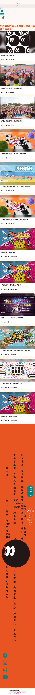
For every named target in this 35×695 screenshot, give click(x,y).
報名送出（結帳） (22, 533)
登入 (1, 9)
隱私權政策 (22, 493)
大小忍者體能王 (14, 484)
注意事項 (22, 459)
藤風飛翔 (14, 517)
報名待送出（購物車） (22, 514)
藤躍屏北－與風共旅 (14, 627)
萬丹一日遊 (7, 508)
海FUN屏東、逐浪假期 (7, 529)
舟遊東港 (14, 576)
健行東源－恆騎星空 (14, 552)
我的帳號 (22, 549)
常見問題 (22, 475)
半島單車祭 (14, 461)
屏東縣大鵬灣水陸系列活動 (7, 579)
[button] (17, 6)
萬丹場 (7, 471)
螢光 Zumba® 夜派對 (14, 503)
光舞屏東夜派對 (14, 597)
